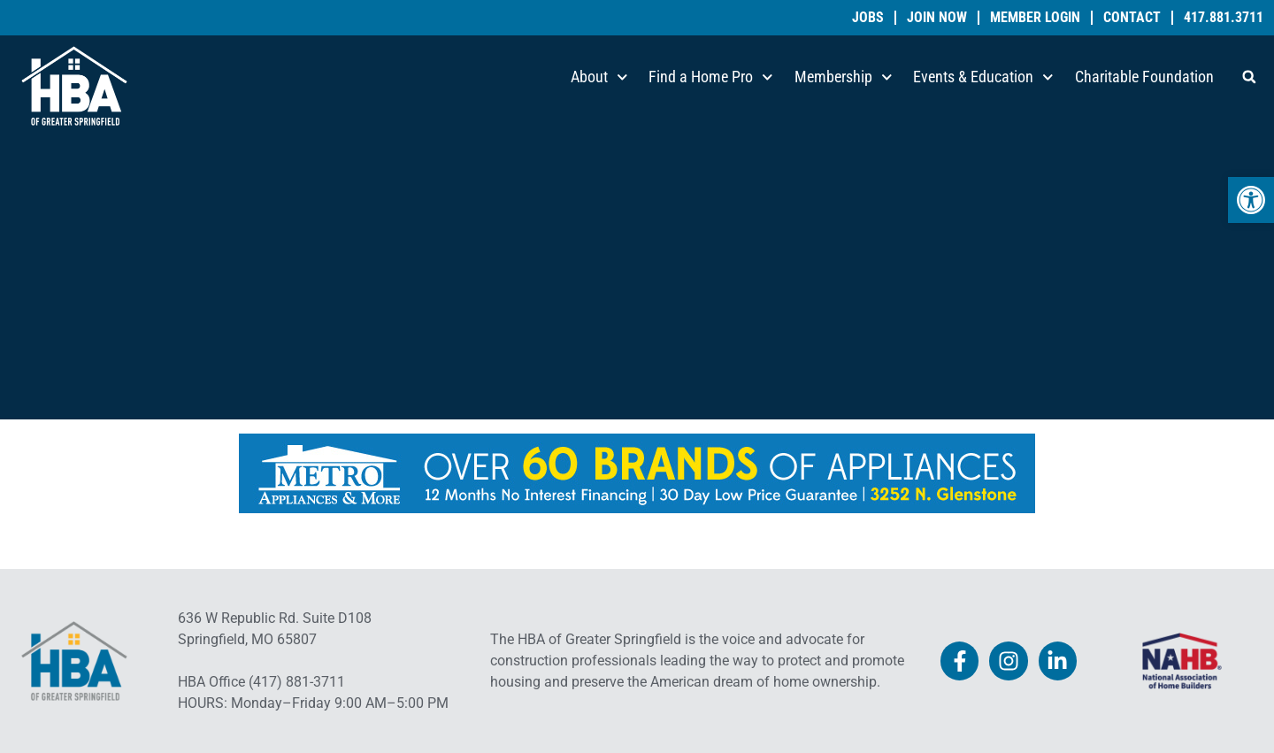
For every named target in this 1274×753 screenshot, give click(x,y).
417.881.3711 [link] (1223, 18)
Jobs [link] (868, 18)
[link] (1251, 200)
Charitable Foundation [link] (1144, 76)
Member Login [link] (1035, 18)
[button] (1249, 77)
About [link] (599, 77)
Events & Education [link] (983, 77)
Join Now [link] (937, 18)
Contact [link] (1132, 18)
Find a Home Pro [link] (711, 77)
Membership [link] (843, 77)
